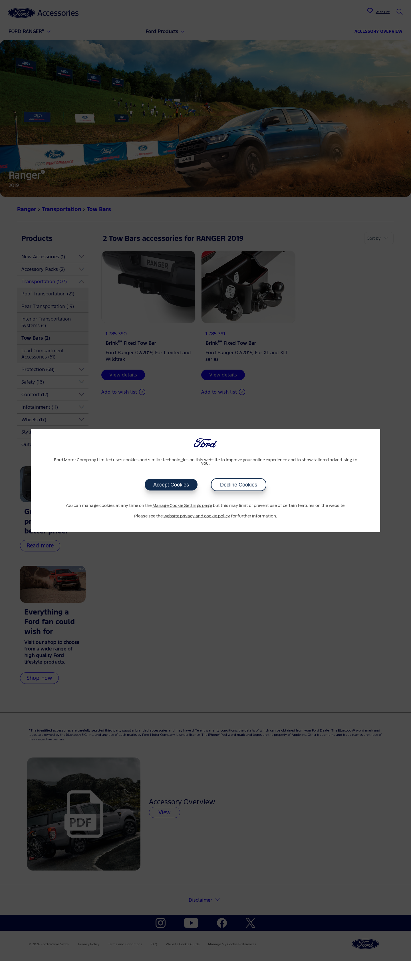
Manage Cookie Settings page (182, 505)
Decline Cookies (238, 484)
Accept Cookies (171, 484)
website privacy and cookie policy (197, 516)
